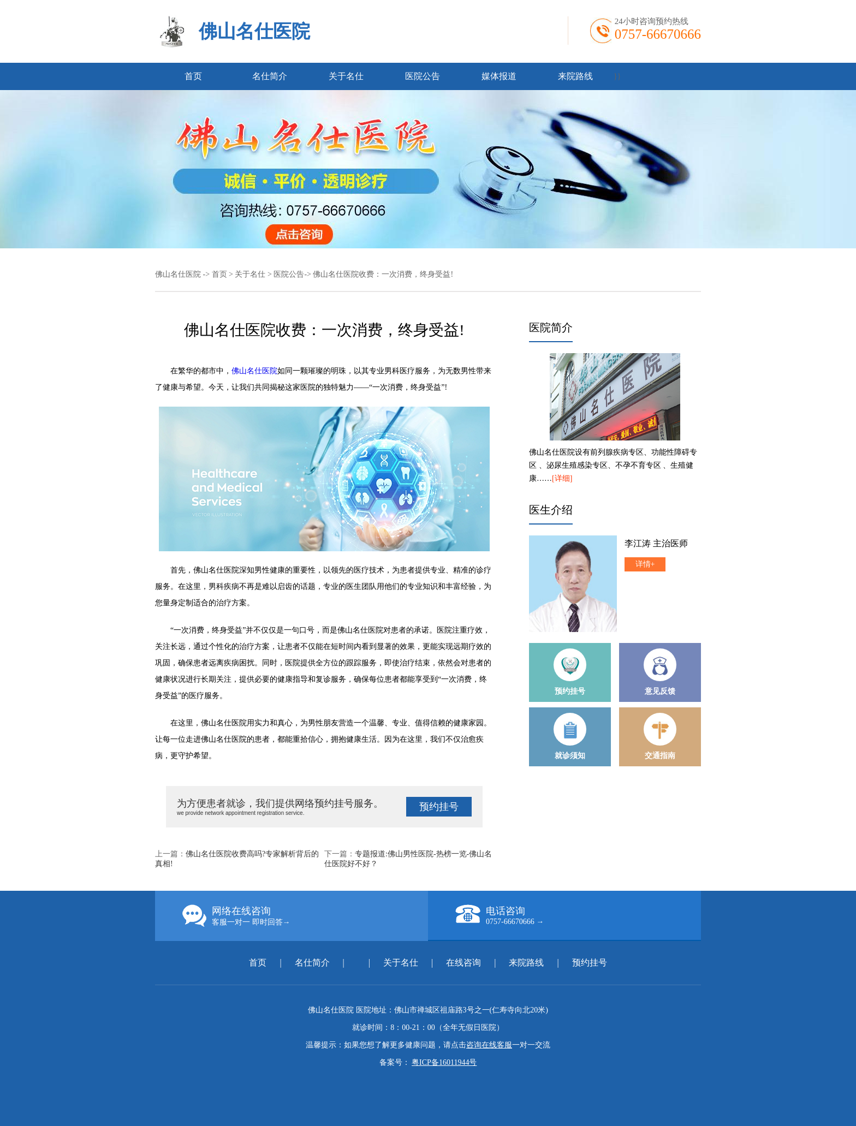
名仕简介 (269, 76)
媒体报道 (499, 76)
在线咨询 (463, 962)
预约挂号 (439, 806)
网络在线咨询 (305, 915)
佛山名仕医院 (254, 31)
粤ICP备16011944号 (444, 1062)
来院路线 (575, 76)
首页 (193, 76)
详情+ (645, 564)
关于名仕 (346, 76)
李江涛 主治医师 (656, 543)
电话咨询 (578, 915)
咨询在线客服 (489, 1045)
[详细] (562, 478)
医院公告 (422, 76)
